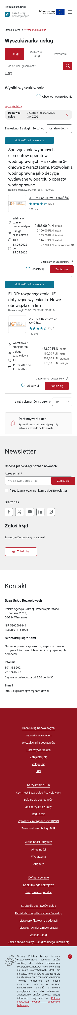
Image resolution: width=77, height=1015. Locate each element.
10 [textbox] (57, 401)
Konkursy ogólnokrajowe (38, 885)
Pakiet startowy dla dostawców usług (38, 913)
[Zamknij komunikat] (70, 956)
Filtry (8, 73)
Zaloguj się (38, 764)
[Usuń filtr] (67, 115)
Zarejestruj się (38, 757)
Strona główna (12, 29)
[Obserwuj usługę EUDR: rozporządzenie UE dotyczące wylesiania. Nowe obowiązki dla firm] (30, 385)
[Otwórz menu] (70, 12)
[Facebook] (9, 512)
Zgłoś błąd (21, 551)
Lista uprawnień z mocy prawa (39, 927)
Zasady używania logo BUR (38, 828)
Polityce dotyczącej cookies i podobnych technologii (38, 1002)
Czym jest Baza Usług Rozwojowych (38, 792)
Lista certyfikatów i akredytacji (38, 920)
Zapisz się (63, 480)
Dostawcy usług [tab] (36, 54)
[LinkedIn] (40, 512)
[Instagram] (51, 512)
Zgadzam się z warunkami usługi (39, 490)
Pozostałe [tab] (60, 54)
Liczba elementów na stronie (32, 401)
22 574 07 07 (13, 672)
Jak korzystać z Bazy (38, 806)
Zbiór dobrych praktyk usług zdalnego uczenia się (38, 942)
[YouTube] (30, 512)
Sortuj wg (38, 128)
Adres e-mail (12, 473)
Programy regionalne (39, 892)
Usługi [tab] (14, 54)
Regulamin (38, 814)
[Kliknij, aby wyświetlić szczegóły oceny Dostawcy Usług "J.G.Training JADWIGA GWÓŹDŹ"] (41, 207)
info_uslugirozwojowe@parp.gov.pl (27, 691)
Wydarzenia (38, 856)
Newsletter (60, 490)
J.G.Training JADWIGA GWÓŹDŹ (49, 198)
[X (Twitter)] (19, 512)
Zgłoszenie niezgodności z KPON (38, 821)
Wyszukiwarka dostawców (38, 742)
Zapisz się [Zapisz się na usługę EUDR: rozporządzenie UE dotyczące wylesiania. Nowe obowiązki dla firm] (57, 386)
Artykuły (38, 863)
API (38, 771)
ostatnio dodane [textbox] (57, 128)
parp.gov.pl (20, 6)
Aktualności (38, 849)
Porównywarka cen (39, 749)
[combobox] (35, 66)
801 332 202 (13, 667)
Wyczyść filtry (13, 106)
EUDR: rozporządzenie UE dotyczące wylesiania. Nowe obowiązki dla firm (34, 299)
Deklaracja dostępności (38, 799)
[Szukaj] (67, 66)
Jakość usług (38, 934)
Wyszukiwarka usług (38, 735)
